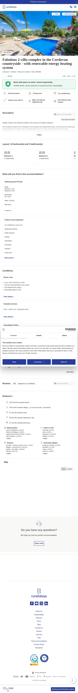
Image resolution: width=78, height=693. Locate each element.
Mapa (63, 469)
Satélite (70, 469)
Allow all (64, 362)
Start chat (39, 543)
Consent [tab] (13, 335)
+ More (39, 129)
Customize (39, 362)
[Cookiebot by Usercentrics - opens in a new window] (67, 329)
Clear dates (70, 372)
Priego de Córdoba (24, 72)
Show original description (68, 119)
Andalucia (5, 72)
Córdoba (13, 72)
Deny (14, 362)
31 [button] (19, 367)
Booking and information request (63, 689)
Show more (10, 258)
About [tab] (64, 335)
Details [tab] (39, 335)
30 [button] (9, 367)
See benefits (57, 85)
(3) (6, 691)
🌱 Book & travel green (38, 2)
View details (9, 296)
